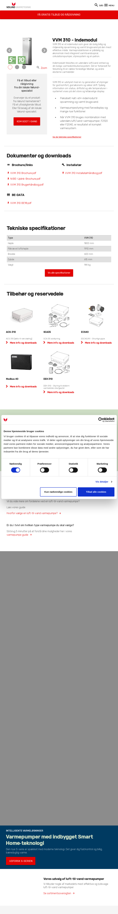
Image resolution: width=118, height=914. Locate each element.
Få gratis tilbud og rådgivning (59, 13)
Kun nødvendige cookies (58, 491)
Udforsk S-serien (17, 860)
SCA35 (47, 333)
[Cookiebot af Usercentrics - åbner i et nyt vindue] (100, 419)
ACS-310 (11, 333)
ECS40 (85, 333)
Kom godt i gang (27, 120)
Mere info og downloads (23, 344)
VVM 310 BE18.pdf (19, 203)
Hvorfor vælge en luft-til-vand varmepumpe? (32, 512)
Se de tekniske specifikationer (72, 137)
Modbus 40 (12, 380)
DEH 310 (48, 380)
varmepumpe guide (17, 534)
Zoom (41, 67)
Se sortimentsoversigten (57, 891)
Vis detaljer (102, 481)
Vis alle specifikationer (59, 273)
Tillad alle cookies (96, 491)
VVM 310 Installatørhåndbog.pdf (82, 173)
